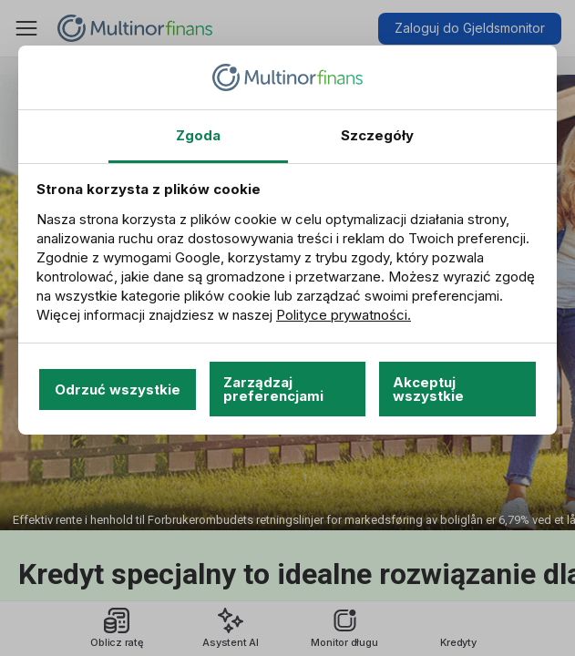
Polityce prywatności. (343, 314)
